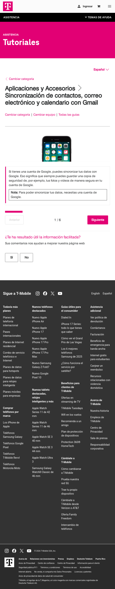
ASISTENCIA (11, 17)
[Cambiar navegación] (101, 17)
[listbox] (57, 185)
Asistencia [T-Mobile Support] (11, 34)
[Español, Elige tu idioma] (101, 69)
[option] (57, 185)
